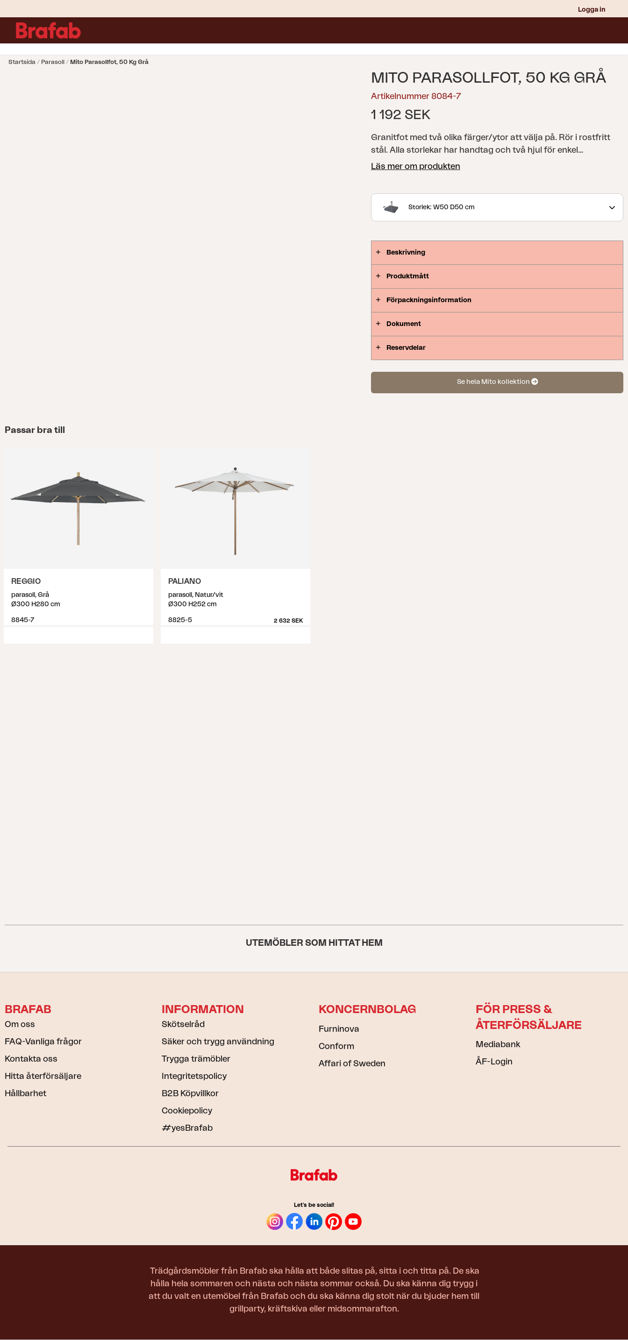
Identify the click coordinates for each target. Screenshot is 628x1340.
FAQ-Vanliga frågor (43, 1041)
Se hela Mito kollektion (497, 381)
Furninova (339, 1029)
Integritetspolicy (194, 1076)
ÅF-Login (494, 1061)
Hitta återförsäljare (43, 1076)
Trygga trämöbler (196, 1059)
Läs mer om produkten (415, 166)
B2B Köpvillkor (190, 1093)
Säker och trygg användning (218, 1041)
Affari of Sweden (352, 1063)
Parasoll (52, 62)
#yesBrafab (187, 1128)
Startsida (22, 62)
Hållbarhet (25, 1093)
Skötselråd (183, 1024)
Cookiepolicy (187, 1110)
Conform (336, 1046)
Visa (147, 631)
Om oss (20, 1024)
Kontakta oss (31, 1059)
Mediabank (498, 1044)
